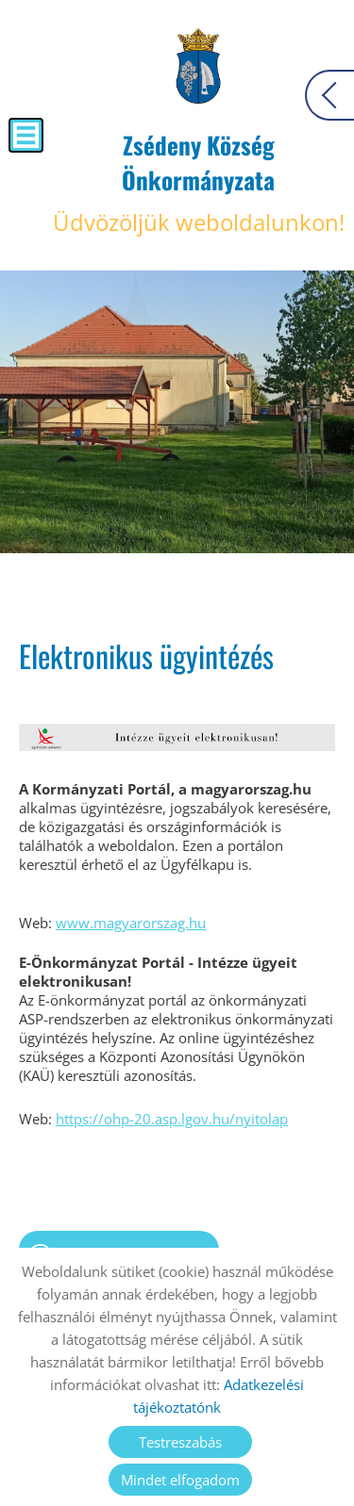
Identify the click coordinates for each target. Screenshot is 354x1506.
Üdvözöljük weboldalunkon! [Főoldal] (198, 182)
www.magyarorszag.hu (131, 922)
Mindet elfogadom (180, 1479)
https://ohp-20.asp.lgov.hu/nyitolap (172, 1118)
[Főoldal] (199, 66)
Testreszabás (180, 1441)
